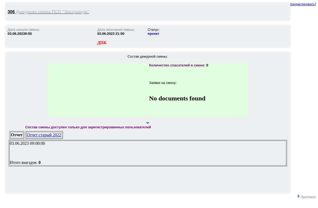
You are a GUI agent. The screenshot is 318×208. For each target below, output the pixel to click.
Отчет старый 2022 (44, 135)
